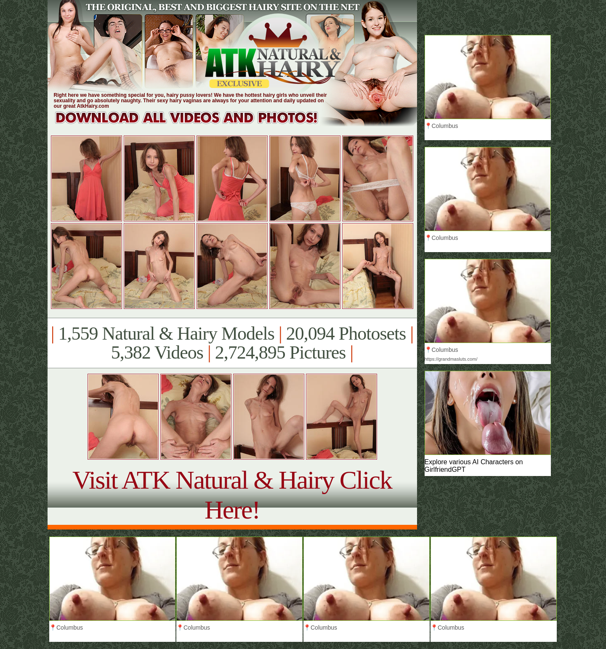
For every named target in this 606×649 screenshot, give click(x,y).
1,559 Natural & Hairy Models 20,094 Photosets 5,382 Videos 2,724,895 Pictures (232, 343)
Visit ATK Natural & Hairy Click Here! (232, 494)
